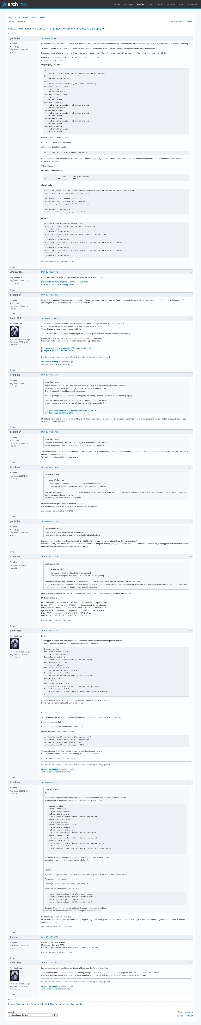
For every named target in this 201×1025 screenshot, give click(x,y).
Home (117, 4)
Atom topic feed (186, 1012)
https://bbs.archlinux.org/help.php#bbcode (59, 284)
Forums (140, 4)
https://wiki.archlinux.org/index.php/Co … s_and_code (64, 282)
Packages (128, 4)
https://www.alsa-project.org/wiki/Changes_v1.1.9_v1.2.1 (68, 348)
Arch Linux (15, 4)
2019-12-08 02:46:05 (49, 557)
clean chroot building (49, 362)
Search (25, 17)
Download (192, 4)
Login (42, 17)
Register (34, 17)
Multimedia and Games (31, 28)
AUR (181, 4)
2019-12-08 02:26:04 (49, 467)
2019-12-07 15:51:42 (49, 375)
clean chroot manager (53, 364)
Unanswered (187, 21)
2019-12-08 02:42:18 (49, 521)
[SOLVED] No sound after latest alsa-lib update (76, 28)
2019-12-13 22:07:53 (49, 937)
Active (178, 21)
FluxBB (189, 1016)
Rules (17, 17)
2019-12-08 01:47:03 (49, 432)
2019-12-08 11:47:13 (49, 782)
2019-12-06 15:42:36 (49, 295)
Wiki (151, 4)
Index (10, 17)
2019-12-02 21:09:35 (49, 38)
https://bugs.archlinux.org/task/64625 (60, 351)
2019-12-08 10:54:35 (49, 631)
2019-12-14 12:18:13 (49, 963)
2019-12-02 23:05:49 (49, 272)
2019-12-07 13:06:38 (49, 318)
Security (171, 4)
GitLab (160, 4)
